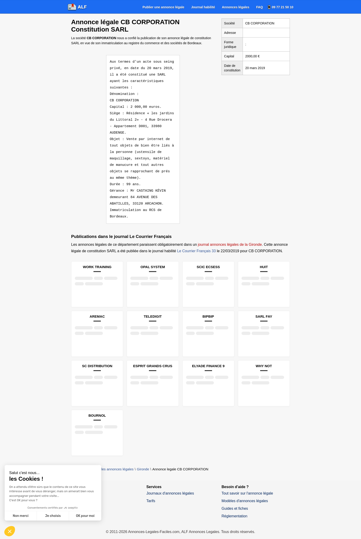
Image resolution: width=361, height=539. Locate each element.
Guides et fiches (234, 502)
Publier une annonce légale (163, 7)
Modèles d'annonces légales (244, 494)
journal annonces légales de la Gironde (230, 238)
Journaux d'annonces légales (170, 487)
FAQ (259, 7)
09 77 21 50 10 (282, 7)
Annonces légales (235, 7)
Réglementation (234, 510)
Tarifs (150, 494)
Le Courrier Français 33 (196, 244)
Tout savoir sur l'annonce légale (247, 487)
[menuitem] (163, 7)
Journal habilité (203, 7)
